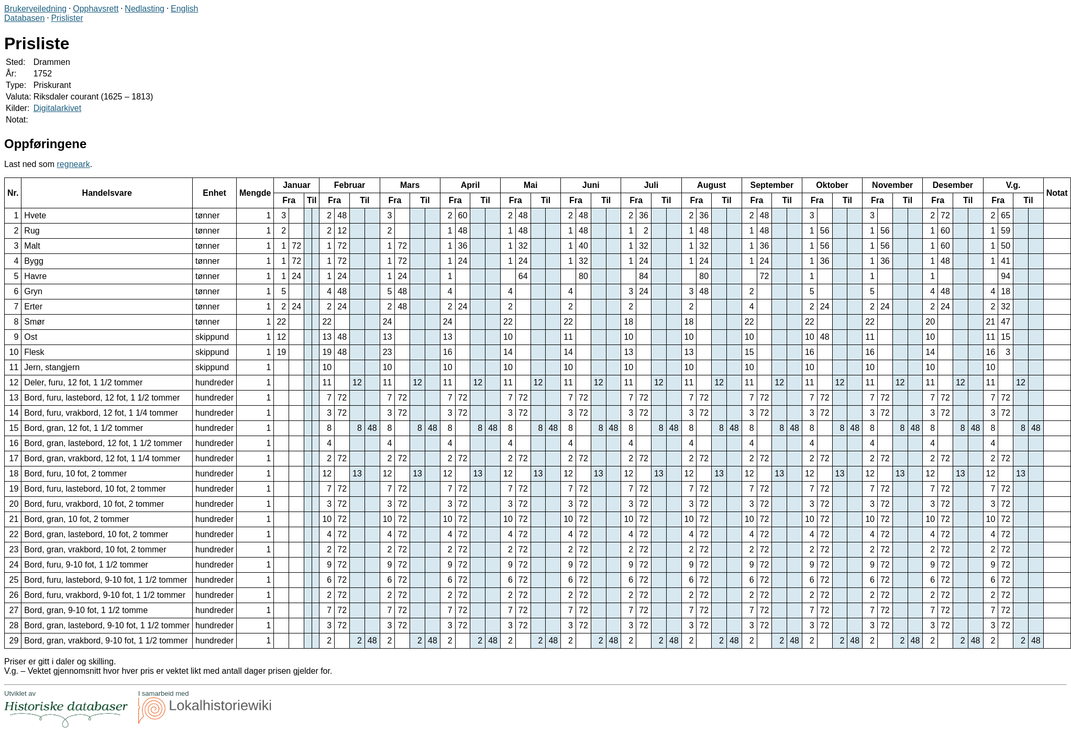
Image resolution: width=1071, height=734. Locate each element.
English (184, 8)
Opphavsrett (95, 8)
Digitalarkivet (58, 108)
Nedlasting (144, 8)
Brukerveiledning (35, 8)
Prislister (67, 18)
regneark (73, 164)
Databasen (24, 18)
